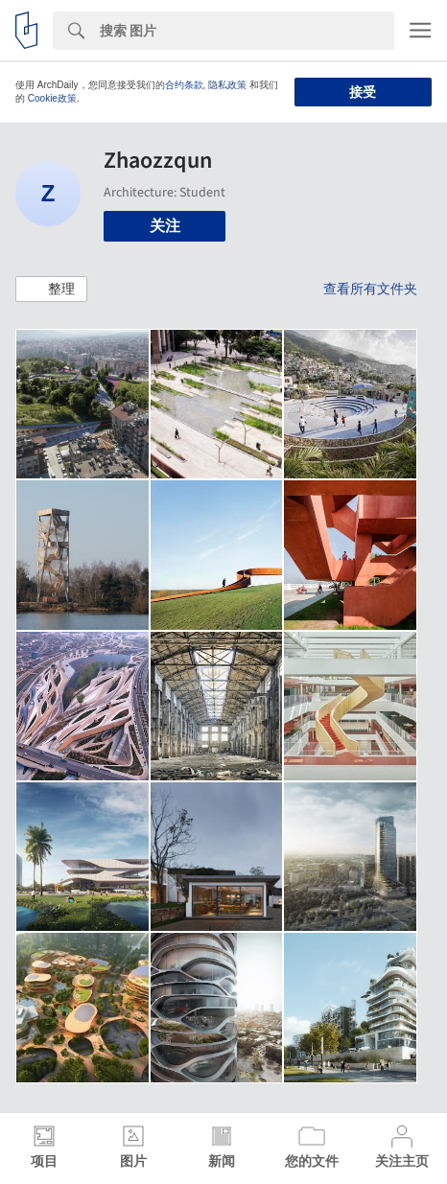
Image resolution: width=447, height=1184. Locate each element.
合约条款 (184, 85)
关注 (165, 226)
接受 (362, 92)
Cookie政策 (52, 98)
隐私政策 (227, 85)
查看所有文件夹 (370, 288)
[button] (51, 289)
